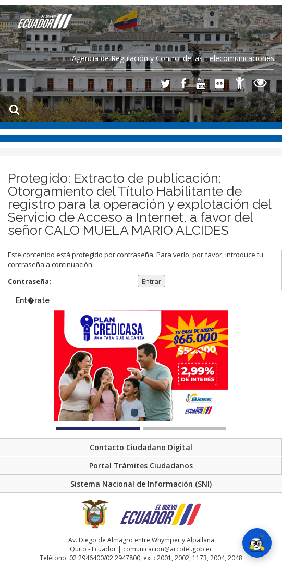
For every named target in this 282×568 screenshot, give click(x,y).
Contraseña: (72, 281)
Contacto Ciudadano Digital (141, 447)
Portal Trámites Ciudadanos (141, 465)
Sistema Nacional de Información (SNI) (141, 484)
